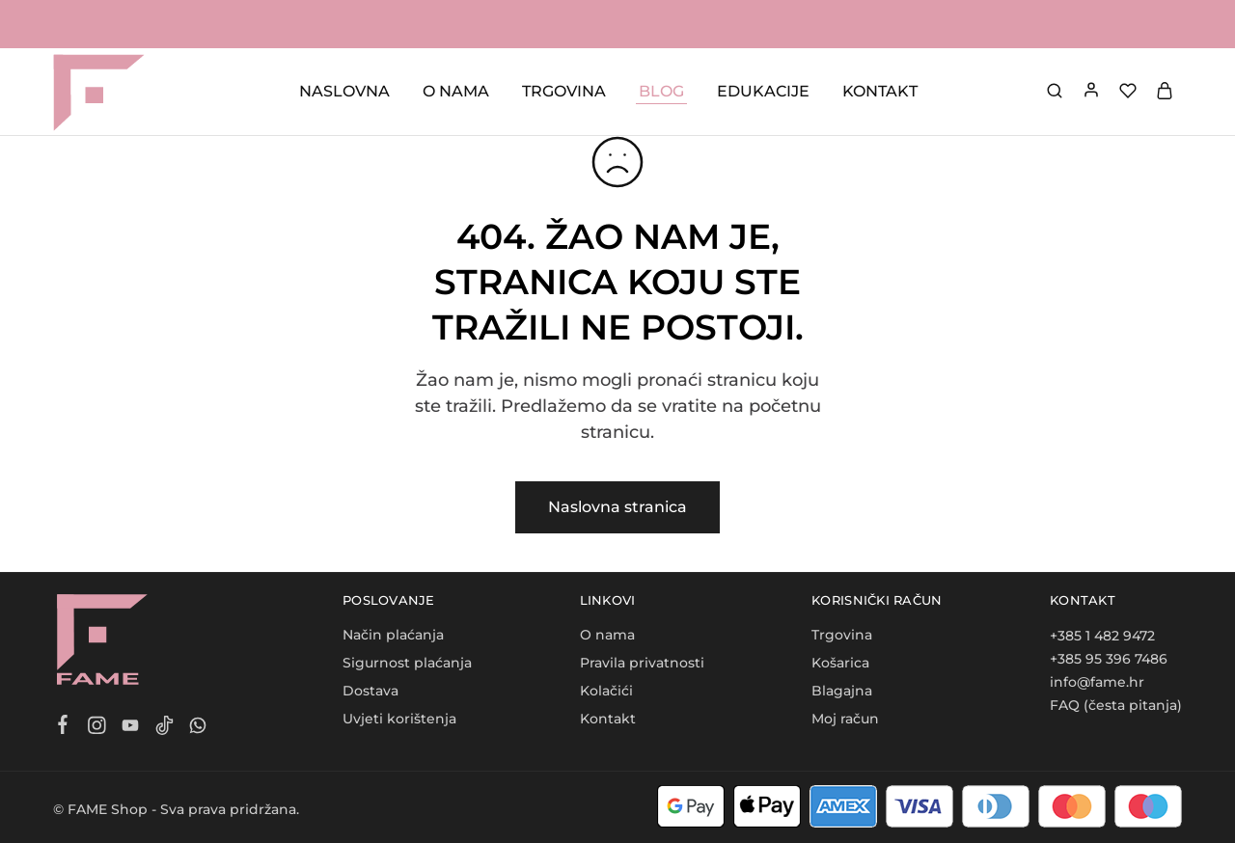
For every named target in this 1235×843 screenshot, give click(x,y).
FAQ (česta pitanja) (1116, 705)
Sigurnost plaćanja (407, 662)
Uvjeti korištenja (399, 718)
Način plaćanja (393, 634)
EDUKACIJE (763, 91)
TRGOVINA (564, 91)
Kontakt (608, 718)
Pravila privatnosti (642, 662)
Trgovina (841, 634)
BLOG (661, 91)
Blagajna (841, 690)
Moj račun (845, 718)
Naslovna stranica (617, 507)
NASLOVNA (344, 91)
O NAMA (456, 91)
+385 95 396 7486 (1108, 658)
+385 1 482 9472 (1102, 635)
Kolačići (606, 690)
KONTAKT (880, 91)
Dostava (370, 690)
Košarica (840, 662)
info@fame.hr (1097, 682)
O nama (607, 634)
